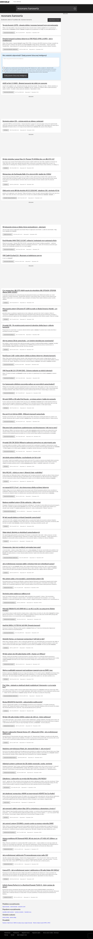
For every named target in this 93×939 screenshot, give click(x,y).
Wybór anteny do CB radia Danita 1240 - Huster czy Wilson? (24, 654)
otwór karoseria (13, 906)
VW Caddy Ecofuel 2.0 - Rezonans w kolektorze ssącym (22, 255)
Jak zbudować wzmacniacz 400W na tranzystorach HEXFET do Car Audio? (29, 793)
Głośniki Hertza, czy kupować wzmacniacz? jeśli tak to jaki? (24, 639)
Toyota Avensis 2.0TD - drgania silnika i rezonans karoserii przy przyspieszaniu (30, 25)
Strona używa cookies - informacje (51, 932)
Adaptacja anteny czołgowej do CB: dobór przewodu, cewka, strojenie (27, 763)
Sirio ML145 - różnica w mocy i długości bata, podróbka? (23, 472)
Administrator (7, 932)
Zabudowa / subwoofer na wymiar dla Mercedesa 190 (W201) (24, 778)
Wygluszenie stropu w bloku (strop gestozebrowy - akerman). (24, 227)
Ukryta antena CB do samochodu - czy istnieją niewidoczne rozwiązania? (28, 341)
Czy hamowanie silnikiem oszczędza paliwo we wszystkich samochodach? (29, 384)
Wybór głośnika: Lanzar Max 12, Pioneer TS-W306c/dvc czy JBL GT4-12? (28, 159)
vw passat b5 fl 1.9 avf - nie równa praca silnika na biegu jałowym (26, 487)
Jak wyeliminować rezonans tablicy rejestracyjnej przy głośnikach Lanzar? (29, 564)
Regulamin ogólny (36, 932)
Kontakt (12, 935)
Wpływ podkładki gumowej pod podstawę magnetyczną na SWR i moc (28, 670)
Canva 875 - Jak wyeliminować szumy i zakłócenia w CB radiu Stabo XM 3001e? (31, 870)
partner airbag (6, 917)
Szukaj (75, 8)
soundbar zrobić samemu (8, 912)
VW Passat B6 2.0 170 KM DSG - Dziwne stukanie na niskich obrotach (27, 370)
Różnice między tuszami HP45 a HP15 (41, 922)
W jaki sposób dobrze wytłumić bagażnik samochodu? (22, 517)
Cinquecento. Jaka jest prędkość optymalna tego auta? (22, 547)
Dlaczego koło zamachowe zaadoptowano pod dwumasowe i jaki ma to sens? (30, 427)
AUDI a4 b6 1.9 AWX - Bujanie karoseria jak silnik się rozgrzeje (25, 83)
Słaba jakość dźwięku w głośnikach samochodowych (21, 532)
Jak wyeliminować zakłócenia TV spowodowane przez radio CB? (25, 855)
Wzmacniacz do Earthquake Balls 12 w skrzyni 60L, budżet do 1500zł (27, 174)
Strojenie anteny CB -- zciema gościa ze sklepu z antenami (23, 121)
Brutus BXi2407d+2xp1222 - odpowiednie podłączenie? (23, 702)
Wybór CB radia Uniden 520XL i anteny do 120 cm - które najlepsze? (27, 717)
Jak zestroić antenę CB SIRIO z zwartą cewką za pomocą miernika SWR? (28, 823)
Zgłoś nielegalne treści (22, 935)
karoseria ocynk (21, 906)
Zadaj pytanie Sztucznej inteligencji (15, 75)
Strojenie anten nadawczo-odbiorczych (16, 593)
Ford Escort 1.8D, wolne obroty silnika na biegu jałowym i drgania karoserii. (29, 355)
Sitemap (6, 935)
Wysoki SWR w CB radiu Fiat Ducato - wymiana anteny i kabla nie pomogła (29, 399)
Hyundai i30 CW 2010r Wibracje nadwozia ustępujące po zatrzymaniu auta (29, 442)
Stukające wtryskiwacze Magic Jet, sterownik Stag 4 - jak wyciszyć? (27, 748)
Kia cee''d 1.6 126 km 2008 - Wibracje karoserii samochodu (24, 414)
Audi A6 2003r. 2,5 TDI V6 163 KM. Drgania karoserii (21, 625)
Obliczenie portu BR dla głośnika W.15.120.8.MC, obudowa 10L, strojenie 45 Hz (31, 190)
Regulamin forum (26, 932)
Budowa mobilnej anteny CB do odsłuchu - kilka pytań (22, 502)
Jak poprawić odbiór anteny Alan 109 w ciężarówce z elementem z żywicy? (29, 808)
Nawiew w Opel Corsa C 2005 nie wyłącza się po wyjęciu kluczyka (17, 922)
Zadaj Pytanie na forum (54, 19)
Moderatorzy (16, 932)
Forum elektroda (17, 1)
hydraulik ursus (27, 912)
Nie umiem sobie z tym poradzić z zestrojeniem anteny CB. (23, 579)
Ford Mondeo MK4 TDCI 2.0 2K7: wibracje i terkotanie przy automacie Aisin (30, 240)
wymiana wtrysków (19, 912)
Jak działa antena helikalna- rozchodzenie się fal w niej (22, 457)
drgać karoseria (6, 906)
